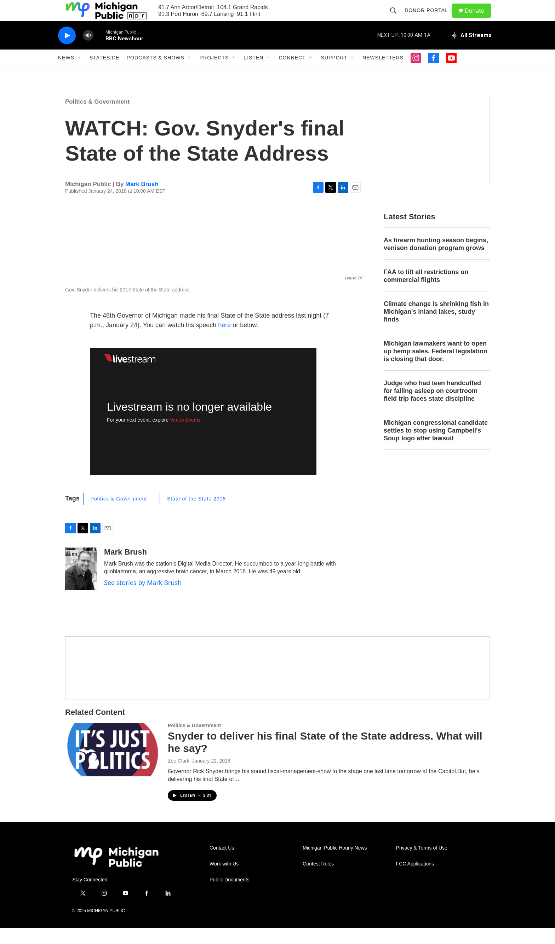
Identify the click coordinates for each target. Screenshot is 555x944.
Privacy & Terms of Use (421, 864)
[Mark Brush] (81, 584)
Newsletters (383, 73)
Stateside (105, 73)
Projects (214, 73)
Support (334, 73)
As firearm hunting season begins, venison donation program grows (436, 260)
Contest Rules (318, 879)
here (224, 340)
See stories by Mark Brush (143, 598)
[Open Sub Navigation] (79, 73)
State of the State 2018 (196, 514)
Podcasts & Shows (155, 73)
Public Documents (230, 895)
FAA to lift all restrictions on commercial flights (426, 291)
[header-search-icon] (396, 18)
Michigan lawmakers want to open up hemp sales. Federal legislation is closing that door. (435, 367)
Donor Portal (429, 18)
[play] (67, 51)
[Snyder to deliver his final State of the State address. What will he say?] (113, 765)
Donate (479, 18)
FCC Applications (415, 879)
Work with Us (224, 879)
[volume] (88, 51)
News (66, 73)
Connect (292, 73)
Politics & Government (97, 117)
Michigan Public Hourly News (335, 864)
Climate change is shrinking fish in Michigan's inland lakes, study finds (436, 327)
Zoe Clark (178, 777)
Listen (253, 73)
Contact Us (222, 864)
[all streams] (471, 51)
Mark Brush (142, 200)
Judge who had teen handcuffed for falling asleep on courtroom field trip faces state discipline (432, 406)
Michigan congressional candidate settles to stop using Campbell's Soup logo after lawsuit (436, 446)
